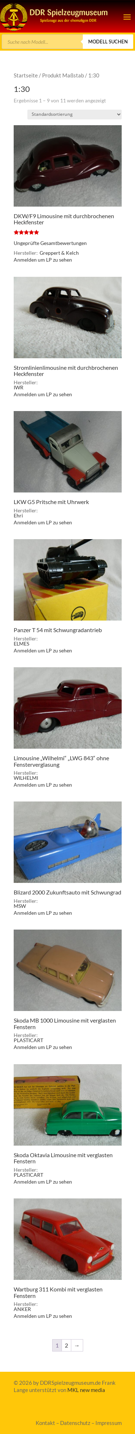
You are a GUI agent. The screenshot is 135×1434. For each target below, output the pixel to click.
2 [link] (66, 1345)
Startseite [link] (26, 75)
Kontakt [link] (45, 1423)
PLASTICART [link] (28, 1040)
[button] (127, 16)
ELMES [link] (21, 643)
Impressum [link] (108, 1423)
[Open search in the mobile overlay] (67, 41)
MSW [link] (20, 906)
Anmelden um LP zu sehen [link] (43, 260)
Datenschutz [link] (75, 1423)
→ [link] (77, 1345)
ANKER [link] (22, 1309)
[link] (54, 16)
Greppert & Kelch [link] (59, 253)
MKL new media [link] (86, 1390)
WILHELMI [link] (26, 778)
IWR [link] (18, 387)
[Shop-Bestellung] (74, 114)
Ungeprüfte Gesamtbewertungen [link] (50, 243)
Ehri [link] (18, 515)
